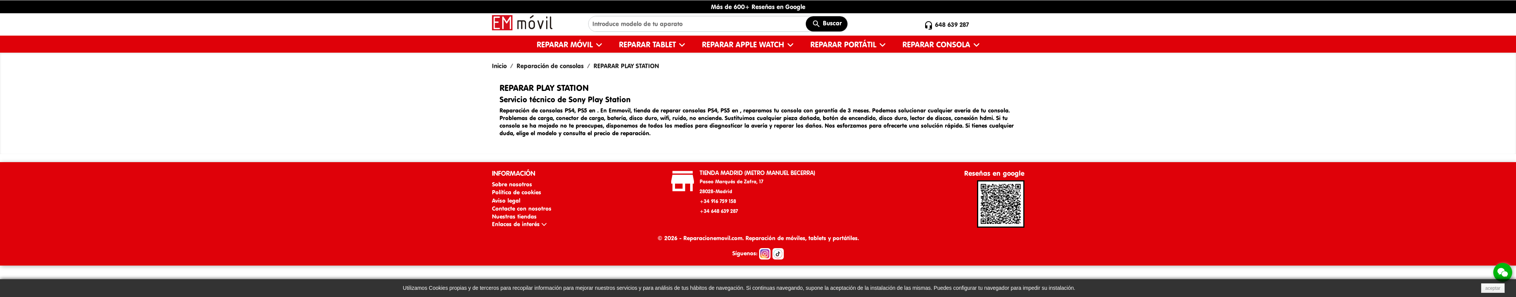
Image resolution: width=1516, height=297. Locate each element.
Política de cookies (516, 192)
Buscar (827, 23)
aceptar (1492, 288)
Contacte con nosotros (521, 208)
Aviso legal (506, 200)
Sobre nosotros (512, 184)
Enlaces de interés (519, 224)
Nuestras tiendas (514, 216)
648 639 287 (952, 24)
